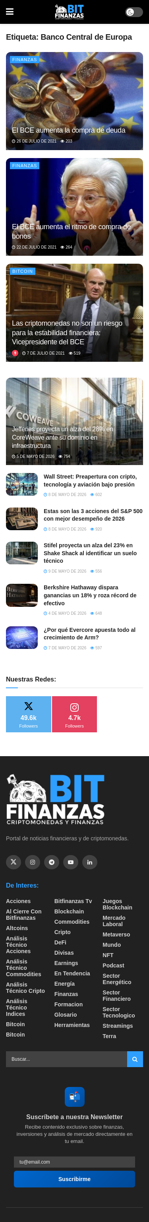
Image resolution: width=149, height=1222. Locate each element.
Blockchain (69, 911)
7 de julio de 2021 (43, 353)
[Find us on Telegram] (51, 862)
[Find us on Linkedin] (89, 862)
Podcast (113, 965)
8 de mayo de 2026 (65, 494)
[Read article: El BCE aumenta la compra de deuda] (74, 101)
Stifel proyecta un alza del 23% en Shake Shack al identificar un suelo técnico (90, 553)
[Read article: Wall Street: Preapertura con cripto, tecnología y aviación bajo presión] (22, 484)
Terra (109, 1036)
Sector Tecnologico (119, 1012)
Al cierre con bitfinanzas (23, 914)
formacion (68, 1004)
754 (64, 456)
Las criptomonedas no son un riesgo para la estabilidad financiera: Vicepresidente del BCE (67, 332)
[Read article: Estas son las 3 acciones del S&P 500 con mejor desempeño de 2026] (22, 519)
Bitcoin (22, 271)
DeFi (60, 942)
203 (66, 141)
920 (96, 529)
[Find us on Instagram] (32, 862)
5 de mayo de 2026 (33, 456)
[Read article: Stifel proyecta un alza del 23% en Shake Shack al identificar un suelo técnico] (22, 553)
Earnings (66, 963)
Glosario (65, 1015)
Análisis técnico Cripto (25, 987)
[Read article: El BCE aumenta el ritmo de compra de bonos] (74, 207)
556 (96, 571)
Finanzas (24, 59)
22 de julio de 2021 (34, 247)
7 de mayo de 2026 (65, 648)
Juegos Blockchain (117, 904)
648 (96, 613)
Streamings (118, 1026)
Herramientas (72, 1025)
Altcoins (17, 928)
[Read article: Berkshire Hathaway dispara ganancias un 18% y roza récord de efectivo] (22, 595)
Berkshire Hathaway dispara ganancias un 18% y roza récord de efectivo (90, 595)
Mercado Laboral (114, 921)
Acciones (18, 901)
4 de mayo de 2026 (65, 613)
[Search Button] (135, 1059)
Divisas (64, 953)
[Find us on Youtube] (70, 862)
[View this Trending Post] (15, 353)
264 (66, 247)
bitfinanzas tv (73, 901)
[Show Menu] (10, 12)
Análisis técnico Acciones (18, 944)
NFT (108, 955)
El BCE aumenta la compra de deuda (68, 130)
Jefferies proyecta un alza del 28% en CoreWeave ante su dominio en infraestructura (62, 437)
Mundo (112, 945)
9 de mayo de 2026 (65, 571)
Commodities (72, 922)
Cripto (62, 932)
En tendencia (72, 973)
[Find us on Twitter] (13, 862)
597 (96, 648)
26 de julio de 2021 (34, 141)
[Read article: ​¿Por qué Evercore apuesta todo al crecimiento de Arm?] (22, 637)
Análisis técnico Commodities (23, 967)
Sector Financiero (117, 995)
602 (96, 494)
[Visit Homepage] (69, 12)
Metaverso (116, 934)
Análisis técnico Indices (16, 1007)
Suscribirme (74, 1179)
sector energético (117, 979)
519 (74, 353)
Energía (64, 984)
